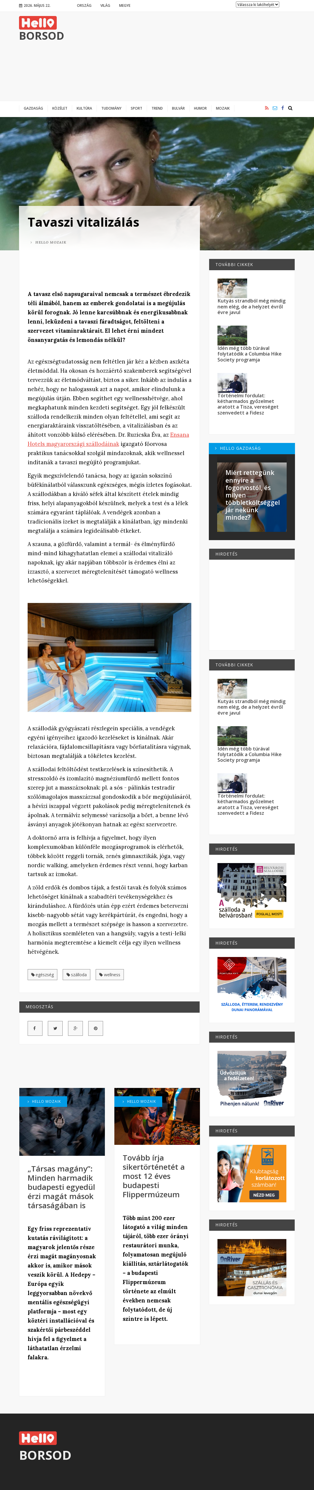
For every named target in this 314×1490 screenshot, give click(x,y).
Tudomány (111, 108)
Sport (136, 108)
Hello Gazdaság (238, 448)
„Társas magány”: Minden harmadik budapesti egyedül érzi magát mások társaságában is (61, 1187)
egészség (42, 975)
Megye (124, 5)
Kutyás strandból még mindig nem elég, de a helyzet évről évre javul (251, 306)
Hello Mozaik (48, 242)
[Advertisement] (187, 56)
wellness (109, 975)
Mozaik (223, 108)
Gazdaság (33, 108)
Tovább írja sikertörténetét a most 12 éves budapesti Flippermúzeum (154, 1176)
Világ (105, 5)
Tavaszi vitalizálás (83, 221)
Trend (157, 108)
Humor (200, 108)
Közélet (59, 108)
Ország (84, 5)
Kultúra (84, 108)
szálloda (77, 975)
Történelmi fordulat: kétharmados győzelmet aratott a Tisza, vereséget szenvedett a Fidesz (248, 404)
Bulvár (178, 108)
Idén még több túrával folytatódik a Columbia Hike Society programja (249, 354)
